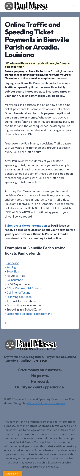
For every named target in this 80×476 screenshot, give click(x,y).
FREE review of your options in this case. (43, 78)
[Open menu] (73, 6)
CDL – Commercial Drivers (23, 288)
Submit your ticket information (26, 226)
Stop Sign (12, 271)
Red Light (12, 267)
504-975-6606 (37, 360)
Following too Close (19, 297)
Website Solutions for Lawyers (46, 403)
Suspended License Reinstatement (29, 314)
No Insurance (14, 280)
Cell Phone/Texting (18, 293)
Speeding (12, 263)
